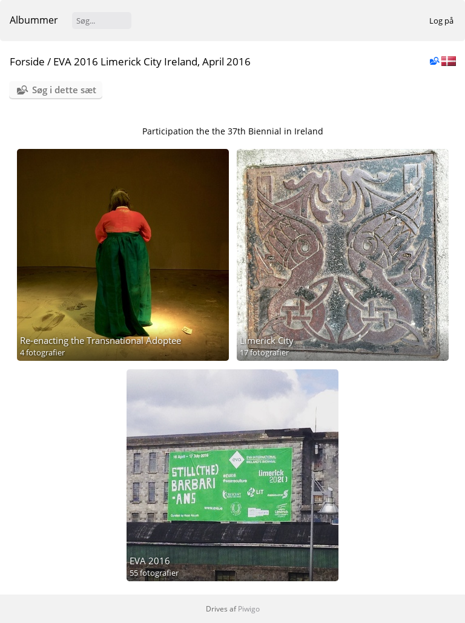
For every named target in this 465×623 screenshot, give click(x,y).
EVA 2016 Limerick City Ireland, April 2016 (152, 61)
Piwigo (249, 609)
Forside (27, 61)
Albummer (34, 20)
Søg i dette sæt (64, 90)
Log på (441, 20)
